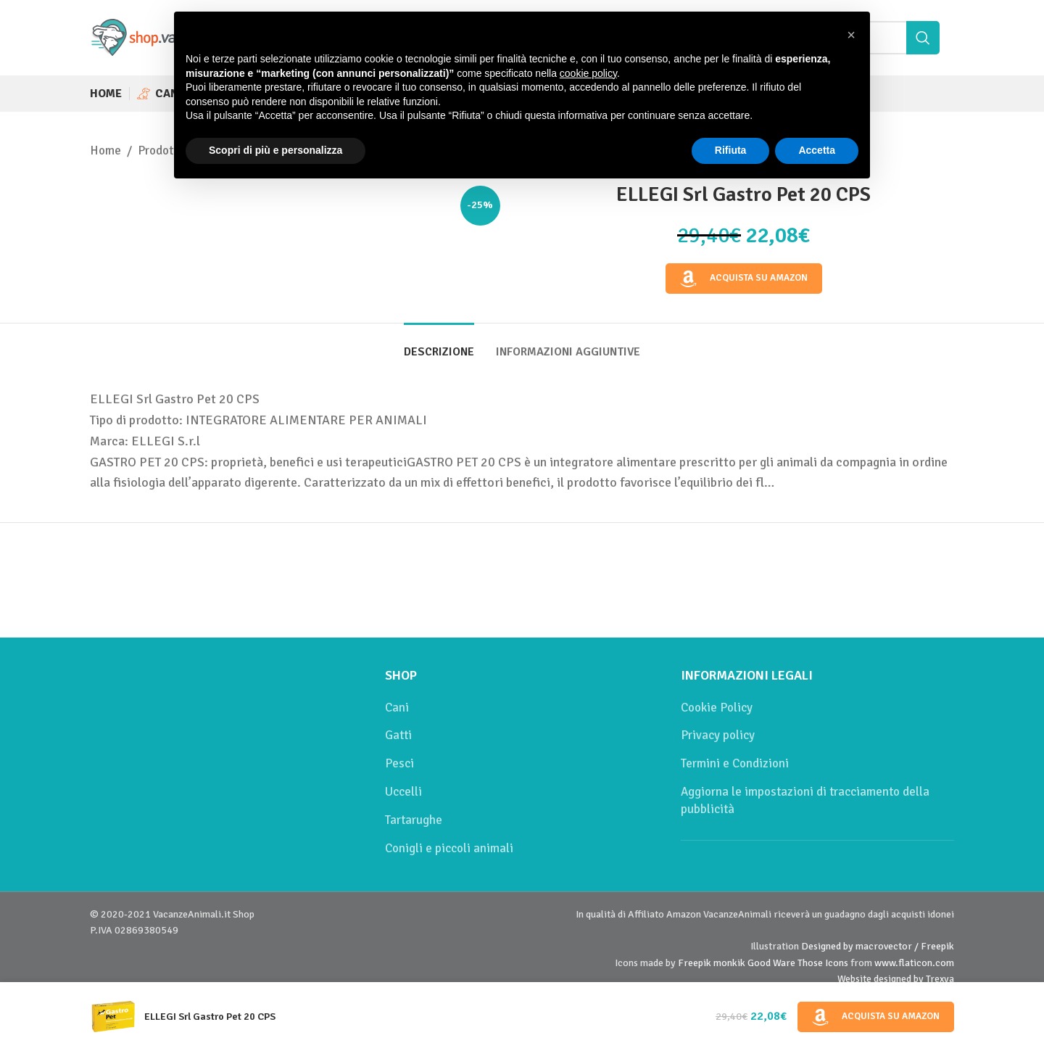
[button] (851, 34)
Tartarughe (413, 820)
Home (105, 150)
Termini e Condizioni (735, 763)
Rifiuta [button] (731, 150)
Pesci (399, 763)
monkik (729, 963)
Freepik (694, 963)
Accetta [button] (816, 150)
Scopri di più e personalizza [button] (275, 150)
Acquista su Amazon (744, 278)
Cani (397, 707)
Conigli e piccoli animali (449, 848)
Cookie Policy (717, 707)
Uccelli (403, 791)
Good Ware (771, 963)
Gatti (398, 735)
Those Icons (823, 963)
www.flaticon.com (914, 963)
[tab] (439, 345)
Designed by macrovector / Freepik (877, 946)
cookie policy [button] (588, 73)
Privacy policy (718, 735)
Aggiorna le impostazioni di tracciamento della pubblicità (805, 800)
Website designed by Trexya (895, 979)
